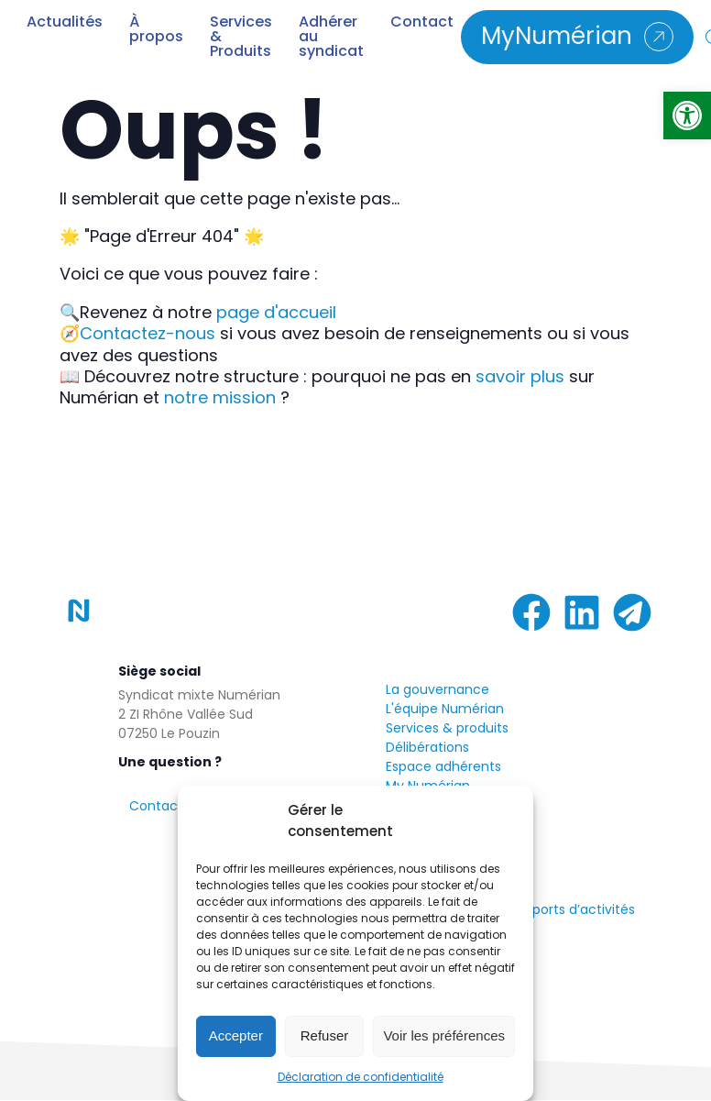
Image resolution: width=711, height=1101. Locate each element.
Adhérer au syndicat (331, 36)
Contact (422, 24)
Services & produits (447, 728)
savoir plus (520, 376)
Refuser (325, 1035)
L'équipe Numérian (445, 708)
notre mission (220, 397)
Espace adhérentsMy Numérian (443, 776)
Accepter (236, 1035)
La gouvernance (437, 689)
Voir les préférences (444, 1035)
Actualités (65, 24)
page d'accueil (276, 312)
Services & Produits (241, 36)
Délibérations (427, 747)
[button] (687, 115)
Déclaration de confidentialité (360, 1076)
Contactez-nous (147, 333)
